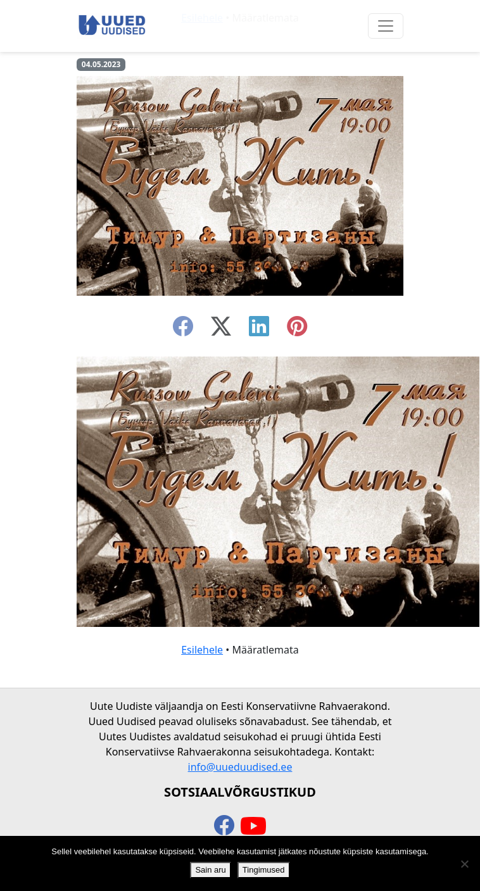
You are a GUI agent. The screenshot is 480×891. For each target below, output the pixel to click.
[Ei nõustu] (464, 863)
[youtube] (253, 826)
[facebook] (183, 329)
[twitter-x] (221, 329)
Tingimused (264, 870)
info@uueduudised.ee (240, 767)
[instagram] (297, 329)
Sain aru (210, 870)
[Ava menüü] (385, 26)
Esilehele (202, 650)
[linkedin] (259, 329)
